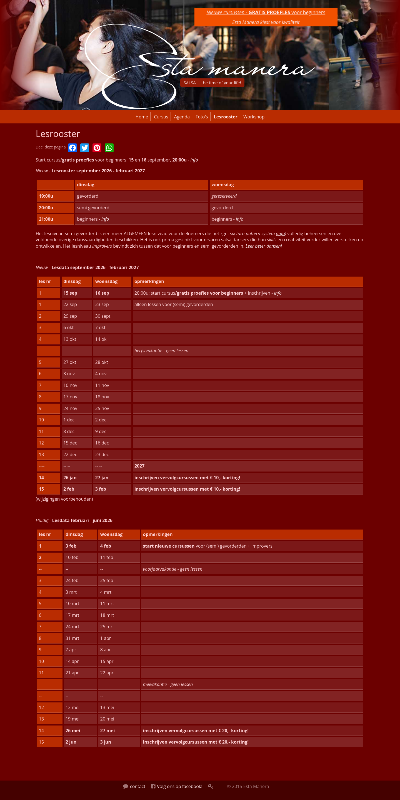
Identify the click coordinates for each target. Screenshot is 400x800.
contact (134, 786)
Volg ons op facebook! (176, 786)
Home (142, 117)
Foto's (202, 117)
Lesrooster (226, 117)
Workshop (253, 117)
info (194, 160)
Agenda (182, 117)
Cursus (161, 117)
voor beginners (266, 11)
